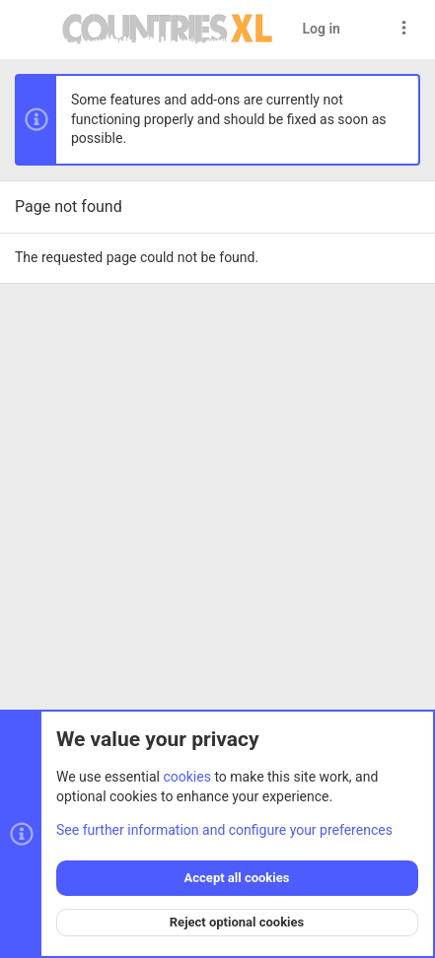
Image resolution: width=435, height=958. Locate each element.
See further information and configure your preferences (224, 829)
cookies (186, 777)
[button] (34, 29)
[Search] (367, 29)
